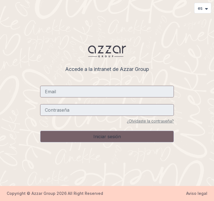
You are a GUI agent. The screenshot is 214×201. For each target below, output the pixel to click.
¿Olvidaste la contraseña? (150, 121)
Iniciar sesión (107, 136)
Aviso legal (196, 193)
